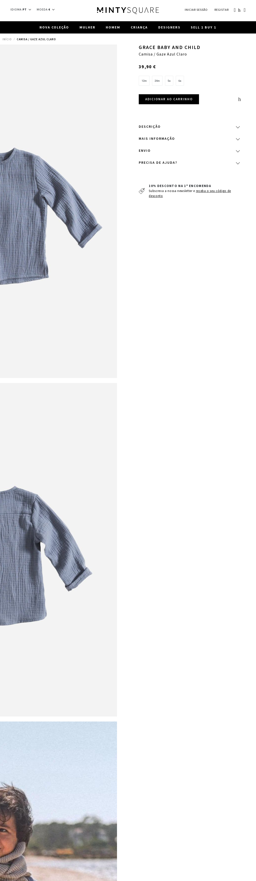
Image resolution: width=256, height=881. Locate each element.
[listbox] (189, 82)
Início (7, 39)
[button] (22, 9)
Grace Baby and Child (170, 48)
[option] (144, 81)
